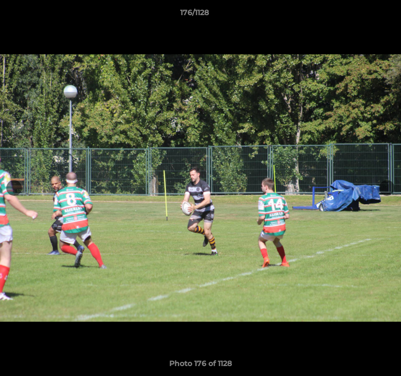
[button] (363, 15)
